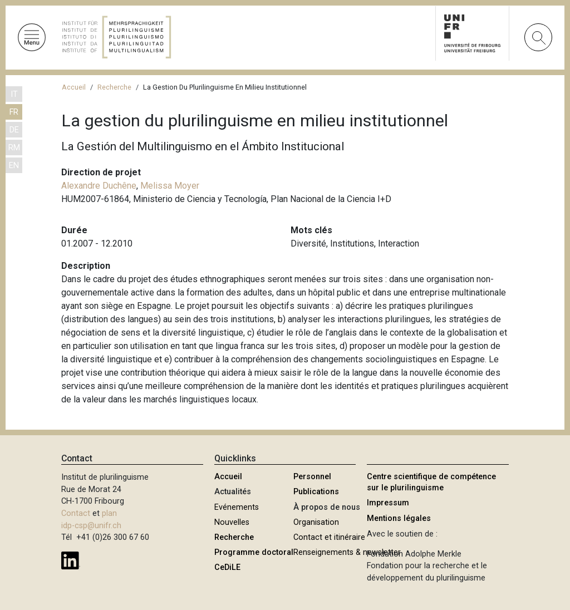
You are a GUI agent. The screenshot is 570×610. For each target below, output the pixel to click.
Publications (316, 491)
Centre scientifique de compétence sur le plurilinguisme (431, 482)
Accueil (74, 87)
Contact (75, 513)
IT (14, 94)
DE (14, 130)
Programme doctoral (253, 552)
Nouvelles (231, 522)
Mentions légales (399, 518)
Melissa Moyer (169, 185)
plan (109, 513)
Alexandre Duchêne (98, 185)
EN (14, 165)
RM (14, 147)
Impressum (388, 503)
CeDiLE (227, 567)
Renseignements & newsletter (347, 552)
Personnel (312, 476)
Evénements (236, 507)
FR (13, 112)
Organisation (316, 522)
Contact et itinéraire (329, 537)
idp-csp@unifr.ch (91, 525)
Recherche (114, 87)
